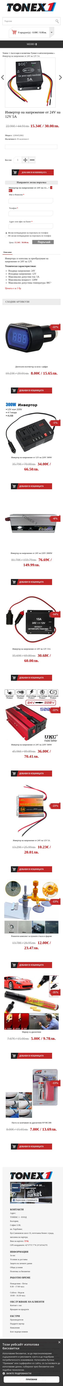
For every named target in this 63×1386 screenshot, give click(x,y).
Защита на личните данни (21, 1263)
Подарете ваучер (17, 1324)
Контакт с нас (16, 1305)
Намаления (15, 1328)
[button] (31, 1373)
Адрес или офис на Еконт (20, 221)
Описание (7, 252)
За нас (12, 1255)
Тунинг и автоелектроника (42, 53)
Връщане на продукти (19, 1309)
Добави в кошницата (31, 390)
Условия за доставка (18, 1259)
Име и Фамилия (16, 195)
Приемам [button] (31, 1379)
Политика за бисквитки (20, 1271)
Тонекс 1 (6, 53)
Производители (16, 1320)
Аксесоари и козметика (20, 53)
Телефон (13, 208)
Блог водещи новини (19, 1332)
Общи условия (16, 1267)
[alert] (31, 1362)
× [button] (59, 1342)
